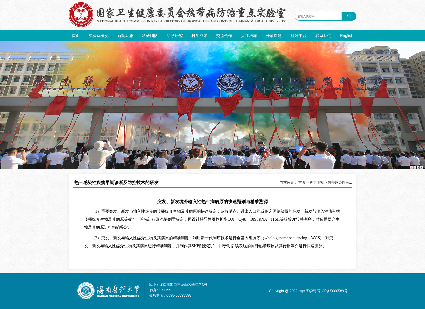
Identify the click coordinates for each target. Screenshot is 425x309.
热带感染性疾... (340, 182)
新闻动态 (125, 35)
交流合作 (224, 35)
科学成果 (199, 35)
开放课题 (274, 35)
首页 (76, 35)
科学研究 (175, 35)
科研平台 (299, 35)
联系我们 (323, 35)
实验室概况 (98, 35)
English (346, 35)
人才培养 (249, 35)
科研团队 (150, 35)
